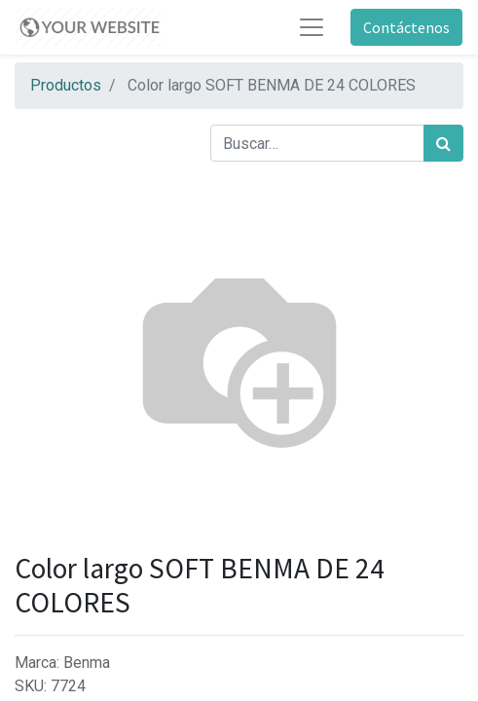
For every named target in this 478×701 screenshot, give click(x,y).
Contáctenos (406, 27)
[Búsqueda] (443, 143)
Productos (65, 85)
